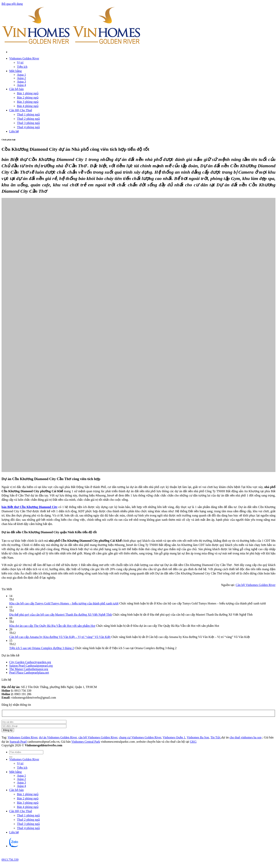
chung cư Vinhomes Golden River (140, 737)
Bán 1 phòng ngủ (27, 93)
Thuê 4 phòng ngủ (28, 127)
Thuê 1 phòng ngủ (28, 114)
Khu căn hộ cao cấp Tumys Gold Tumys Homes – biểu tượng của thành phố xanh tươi (63, 603)
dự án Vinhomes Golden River (58, 737)
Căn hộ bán (16, 89)
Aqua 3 (21, 81)
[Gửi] (10, 757)
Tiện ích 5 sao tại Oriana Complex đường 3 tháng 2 (41, 648)
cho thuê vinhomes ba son (245, 737)
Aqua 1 (21, 74)
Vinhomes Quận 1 (174, 737)
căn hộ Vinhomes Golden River (97, 737)
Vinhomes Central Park (85, 741)
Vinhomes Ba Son (198, 737)
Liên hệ (14, 131)
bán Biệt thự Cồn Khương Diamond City (30, 507)
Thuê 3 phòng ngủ (28, 123)
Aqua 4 (21, 85)
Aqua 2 (21, 78)
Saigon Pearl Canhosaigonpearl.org (31, 665)
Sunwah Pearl (18, 741)
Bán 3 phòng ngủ (27, 101)
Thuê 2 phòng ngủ (28, 118)
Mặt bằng (15, 71)
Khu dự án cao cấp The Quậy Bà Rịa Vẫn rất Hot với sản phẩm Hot (52, 625)
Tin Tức (215, 737)
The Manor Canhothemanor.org (28, 669)
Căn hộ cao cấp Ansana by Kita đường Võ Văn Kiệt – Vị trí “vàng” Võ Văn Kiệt (60, 637)
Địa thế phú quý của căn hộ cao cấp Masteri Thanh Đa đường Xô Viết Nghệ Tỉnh (60, 614)
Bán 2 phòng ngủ (27, 97)
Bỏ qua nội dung (12, 3)
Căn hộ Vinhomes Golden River (255, 585)
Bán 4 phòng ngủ (27, 106)
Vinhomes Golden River (24, 58)
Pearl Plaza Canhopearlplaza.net (29, 672)
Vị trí (20, 62)
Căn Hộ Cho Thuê (20, 110)
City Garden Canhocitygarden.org (30, 662)
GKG (193, 741)
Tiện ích (22, 66)
